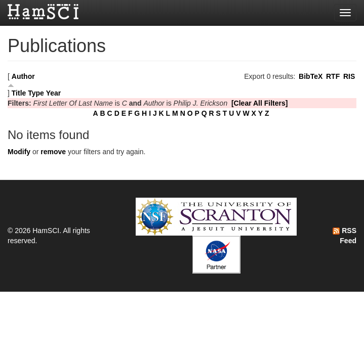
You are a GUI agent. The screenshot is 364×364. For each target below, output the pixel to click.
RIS (349, 76)
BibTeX (310, 76)
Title (19, 93)
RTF (333, 76)
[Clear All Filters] (259, 103)
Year (53, 93)
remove (53, 152)
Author (23, 76)
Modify (19, 152)
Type (36, 93)
